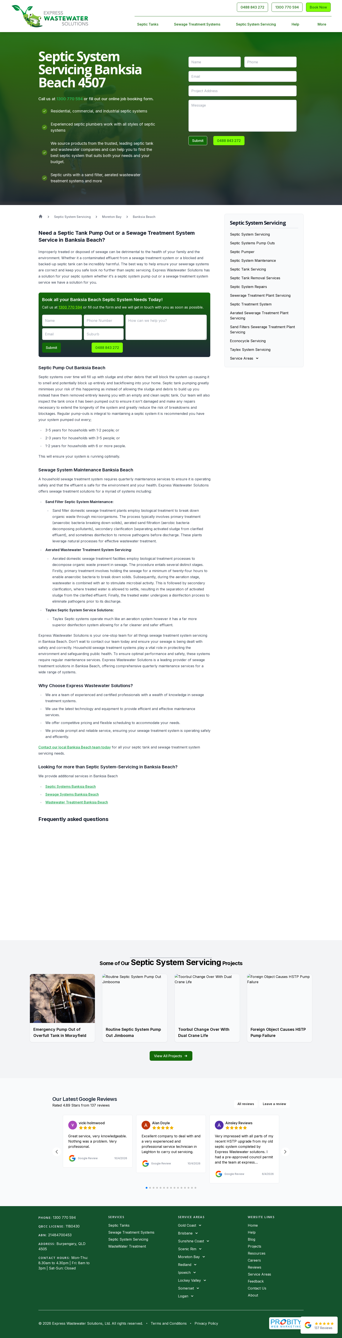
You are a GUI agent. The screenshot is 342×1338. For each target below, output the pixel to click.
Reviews (254, 1267)
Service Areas (259, 1274)
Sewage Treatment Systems (197, 24)
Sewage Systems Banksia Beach (72, 794)
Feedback (256, 1281)
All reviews (246, 1104)
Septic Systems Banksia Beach (70, 786)
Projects (254, 1246)
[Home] (49, 16)
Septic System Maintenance (253, 260)
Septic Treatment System (251, 304)
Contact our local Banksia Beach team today (74, 747)
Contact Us (257, 1288)
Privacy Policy (206, 1323)
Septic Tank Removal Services (255, 278)
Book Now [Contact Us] (318, 7)
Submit (197, 140)
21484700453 (60, 1235)
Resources (256, 1253)
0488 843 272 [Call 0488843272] (252, 7)
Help (295, 24)
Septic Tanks (147, 24)
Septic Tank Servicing (248, 269)
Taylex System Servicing (250, 349)
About (253, 1295)
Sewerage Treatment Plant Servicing (260, 295)
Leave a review (274, 1104)
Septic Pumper (242, 252)
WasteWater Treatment (127, 1246)
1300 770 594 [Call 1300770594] (287, 7)
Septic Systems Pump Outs (252, 243)
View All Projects (171, 1056)
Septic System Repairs (248, 286)
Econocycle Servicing (248, 341)
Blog (251, 1239)
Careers (254, 1260)
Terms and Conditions (169, 1323)
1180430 (73, 1226)
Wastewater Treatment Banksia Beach (76, 802)
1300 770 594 (69, 99)
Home (253, 1225)
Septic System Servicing (256, 24)
